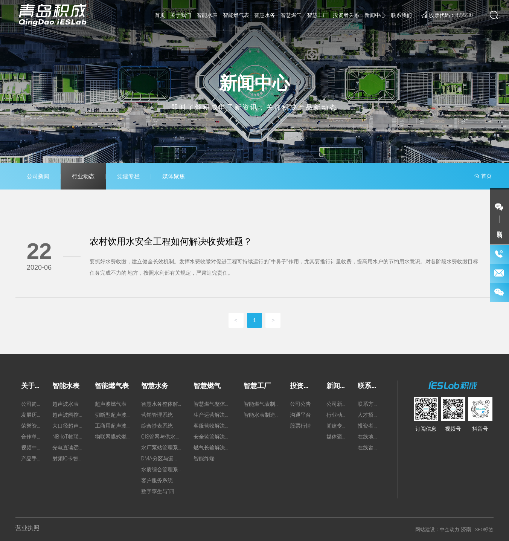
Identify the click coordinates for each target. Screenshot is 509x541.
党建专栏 (128, 176)
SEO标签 (484, 529)
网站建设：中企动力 (437, 529)
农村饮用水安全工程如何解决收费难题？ (171, 241)
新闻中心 (254, 83)
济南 (466, 529)
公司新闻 (38, 176)
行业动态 (83, 176)
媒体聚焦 (173, 176)
